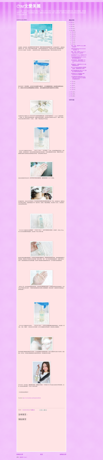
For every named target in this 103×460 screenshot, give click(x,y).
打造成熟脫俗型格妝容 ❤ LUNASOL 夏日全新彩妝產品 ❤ (78, 58)
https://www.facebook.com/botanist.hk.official (32, 397)
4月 (72, 83)
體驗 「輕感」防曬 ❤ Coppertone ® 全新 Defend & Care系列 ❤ (78, 52)
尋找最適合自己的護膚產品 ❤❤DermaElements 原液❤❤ (77, 74)
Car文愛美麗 (28, 6)
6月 (72, 44)
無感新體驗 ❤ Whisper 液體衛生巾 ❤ (78, 55)
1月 (72, 89)
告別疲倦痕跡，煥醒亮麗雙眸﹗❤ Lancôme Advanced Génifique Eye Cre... (78, 61)
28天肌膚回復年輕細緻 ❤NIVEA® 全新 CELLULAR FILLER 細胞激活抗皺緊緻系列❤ (78, 77)
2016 (71, 93)
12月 (73, 32)
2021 (71, 24)
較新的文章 (20, 454)
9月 (72, 38)
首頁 (41, 454)
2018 (71, 30)
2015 (71, 95)
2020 (71, 26)
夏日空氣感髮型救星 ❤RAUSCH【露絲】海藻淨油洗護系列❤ (78, 71)
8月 (72, 40)
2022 (71, 22)
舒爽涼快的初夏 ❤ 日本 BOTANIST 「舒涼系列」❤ (78, 49)
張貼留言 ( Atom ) (23, 457)
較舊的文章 (63, 454)
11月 (73, 34)
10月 (73, 36)
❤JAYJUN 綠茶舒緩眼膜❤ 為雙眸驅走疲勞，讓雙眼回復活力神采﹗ (78, 68)
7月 (72, 42)
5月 (72, 81)
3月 (72, 85)
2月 (72, 87)
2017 (71, 91)
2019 (71, 28)
